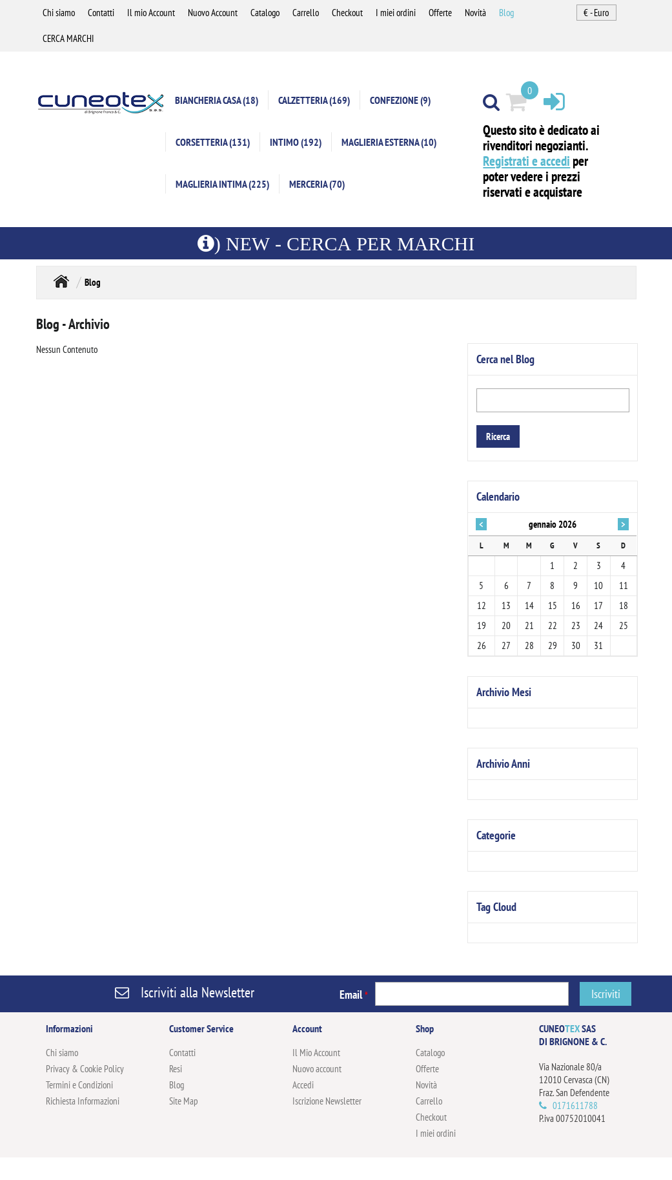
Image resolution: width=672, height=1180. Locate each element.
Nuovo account (316, 1069)
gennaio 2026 (552, 524)
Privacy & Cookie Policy (85, 1069)
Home (61, 281)
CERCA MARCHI (68, 38)
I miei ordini (396, 12)
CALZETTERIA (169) (314, 100)
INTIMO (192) (295, 141)
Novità (475, 12)
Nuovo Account (213, 12)
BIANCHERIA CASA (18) (216, 100)
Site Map (183, 1101)
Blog (506, 12)
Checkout (347, 12)
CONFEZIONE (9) (400, 100)
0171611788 (575, 1105)
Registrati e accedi (526, 161)
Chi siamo (59, 12)
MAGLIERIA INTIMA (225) (222, 183)
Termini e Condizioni (79, 1085)
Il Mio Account (316, 1052)
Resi (175, 1069)
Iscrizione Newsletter (326, 1101)
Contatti (101, 12)
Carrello (305, 12)
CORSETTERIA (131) (213, 141)
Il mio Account (151, 12)
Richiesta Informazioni (82, 1101)
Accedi (303, 1085)
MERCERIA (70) (317, 183)
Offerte (440, 12)
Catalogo (265, 12)
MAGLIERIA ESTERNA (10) (388, 141)
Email (354, 994)
